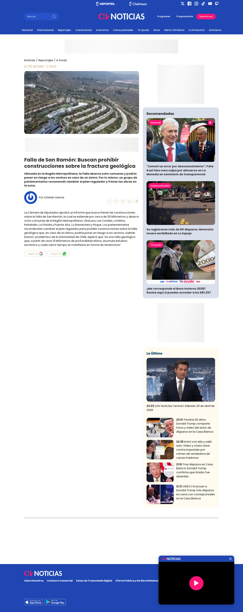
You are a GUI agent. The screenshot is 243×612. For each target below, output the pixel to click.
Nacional (27, 30)
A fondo (61, 60)
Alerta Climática (174, 30)
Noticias (29, 60)
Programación (185, 16)
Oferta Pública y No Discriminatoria (137, 580)
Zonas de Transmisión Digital (94, 580)
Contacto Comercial (60, 580)
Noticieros (215, 30)
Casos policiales (123, 30)
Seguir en (35, 254)
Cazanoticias (83, 30)
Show (156, 30)
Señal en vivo (206, 16)
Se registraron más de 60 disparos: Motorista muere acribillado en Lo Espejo (180, 277)
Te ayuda (143, 30)
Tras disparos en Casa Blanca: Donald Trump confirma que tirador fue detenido (194, 516)
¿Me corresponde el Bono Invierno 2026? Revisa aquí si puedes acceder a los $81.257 (179, 337)
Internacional (45, 30)
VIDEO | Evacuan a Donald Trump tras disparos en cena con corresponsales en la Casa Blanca (195, 538)
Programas (163, 16)
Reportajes (64, 30)
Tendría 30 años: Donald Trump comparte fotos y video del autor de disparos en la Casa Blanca (194, 472)
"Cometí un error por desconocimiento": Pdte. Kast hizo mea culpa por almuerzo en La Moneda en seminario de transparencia (180, 216)
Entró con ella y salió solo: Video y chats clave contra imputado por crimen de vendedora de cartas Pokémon (194, 496)
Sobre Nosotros (34, 580)
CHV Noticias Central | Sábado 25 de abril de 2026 (181, 454)
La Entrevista (197, 30)
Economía (102, 30)
